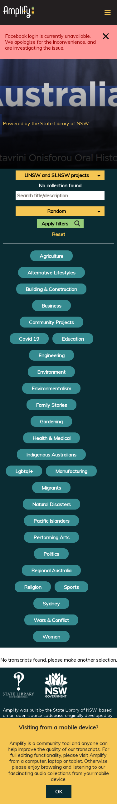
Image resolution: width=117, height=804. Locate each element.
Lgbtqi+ (24, 471)
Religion (32, 587)
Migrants (51, 488)
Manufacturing (71, 471)
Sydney (51, 603)
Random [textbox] (56, 211)
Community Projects (51, 322)
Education (73, 339)
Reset (58, 234)
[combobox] (60, 175)
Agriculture (51, 256)
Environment (51, 372)
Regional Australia (51, 570)
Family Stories (51, 405)
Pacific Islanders (51, 521)
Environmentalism (51, 388)
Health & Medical (51, 438)
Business (51, 306)
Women (51, 637)
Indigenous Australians (51, 454)
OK (58, 791)
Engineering (51, 355)
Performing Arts (51, 537)
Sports (71, 587)
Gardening (51, 421)
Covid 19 (29, 339)
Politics (51, 554)
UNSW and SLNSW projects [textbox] (56, 175)
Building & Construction (51, 289)
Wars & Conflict (51, 620)
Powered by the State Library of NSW (46, 123)
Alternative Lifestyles (51, 272)
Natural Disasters (51, 504)
